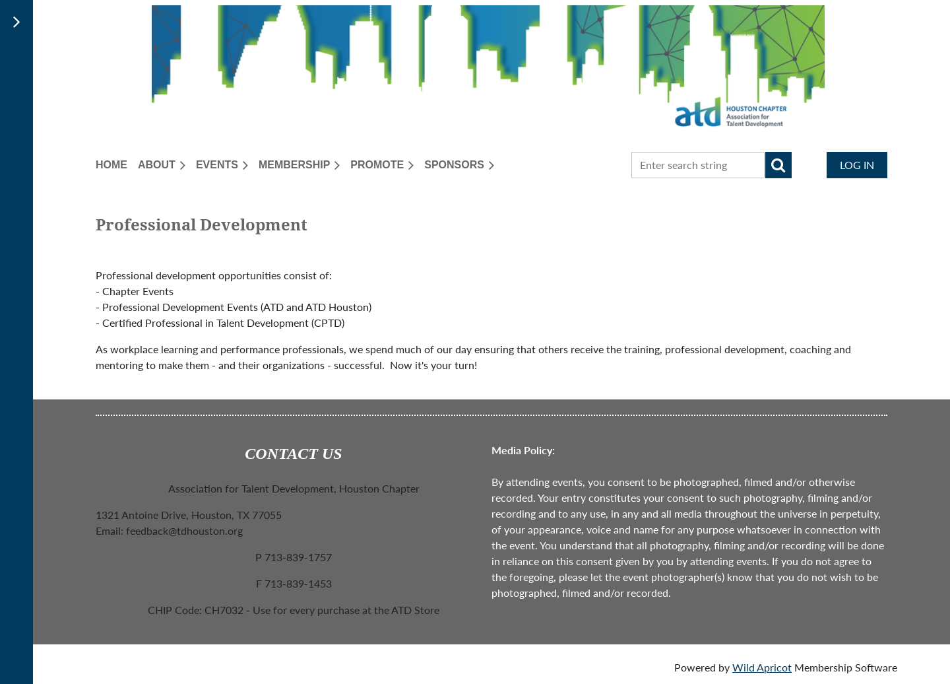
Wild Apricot (762, 667)
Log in (857, 164)
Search (778, 165)
